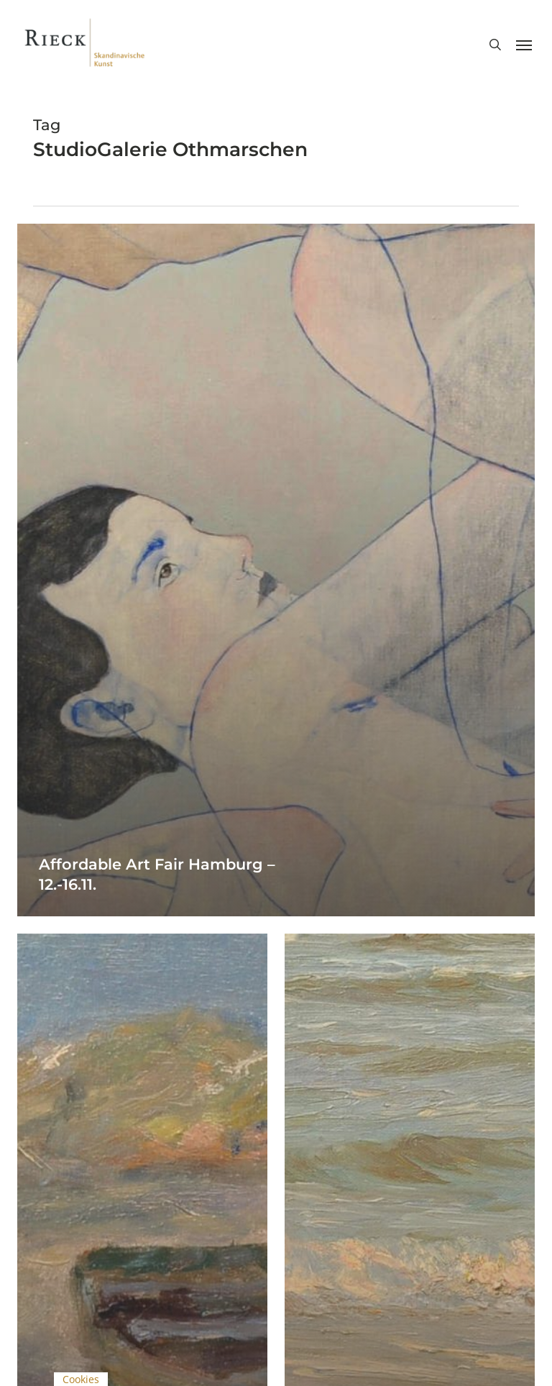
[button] (524, 44)
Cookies (81, 1379)
